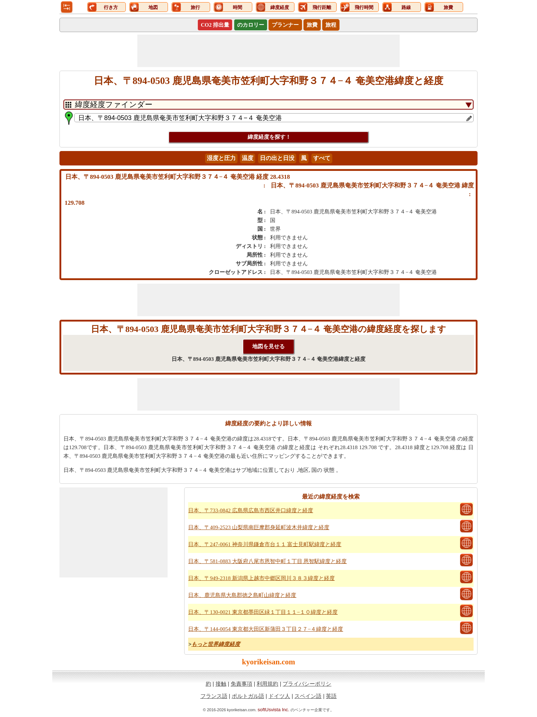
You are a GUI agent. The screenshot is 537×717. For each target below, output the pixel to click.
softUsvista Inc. (273, 709)
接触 (221, 684)
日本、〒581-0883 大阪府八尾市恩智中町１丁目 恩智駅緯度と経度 (267, 561)
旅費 (312, 25)
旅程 (330, 25)
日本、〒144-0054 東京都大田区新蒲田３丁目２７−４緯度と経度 (265, 629)
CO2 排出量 (215, 25)
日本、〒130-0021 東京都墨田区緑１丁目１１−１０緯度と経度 (263, 612)
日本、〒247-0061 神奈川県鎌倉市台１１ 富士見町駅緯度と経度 (264, 544)
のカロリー (250, 25)
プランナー (285, 25)
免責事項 (241, 684)
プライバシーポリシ (307, 684)
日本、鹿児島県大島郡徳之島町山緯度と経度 (242, 595)
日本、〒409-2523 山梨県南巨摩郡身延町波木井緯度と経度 (258, 527)
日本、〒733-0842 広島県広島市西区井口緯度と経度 (250, 510)
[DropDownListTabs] (268, 104)
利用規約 (267, 684)
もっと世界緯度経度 (215, 644)
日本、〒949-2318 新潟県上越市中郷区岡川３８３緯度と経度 (261, 578)
